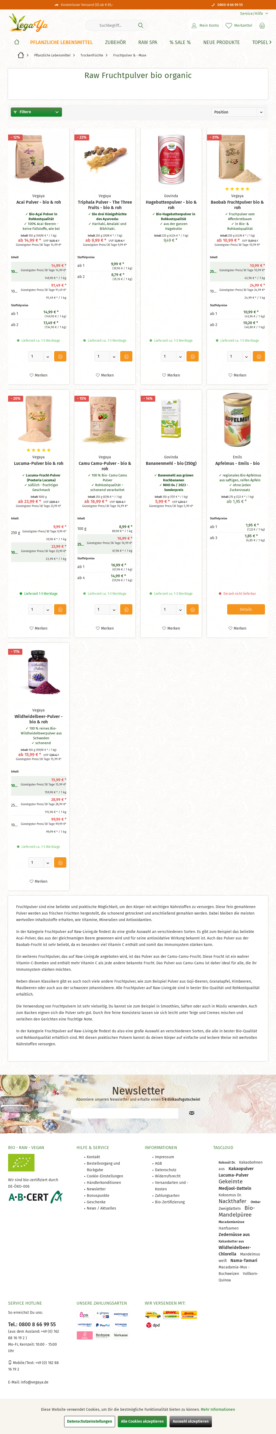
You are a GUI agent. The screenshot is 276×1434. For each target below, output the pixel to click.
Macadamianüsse (231, 1222)
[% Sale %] (180, 42)
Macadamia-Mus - (234, 1267)
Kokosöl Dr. (227, 1162)
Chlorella (228, 1254)
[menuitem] (252, 13)
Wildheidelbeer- (235, 1247)
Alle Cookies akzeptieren (142, 1421)
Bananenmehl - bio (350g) (171, 463)
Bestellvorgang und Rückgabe (103, 1166)
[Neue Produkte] (221, 42)
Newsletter (96, 1189)
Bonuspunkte (98, 1195)
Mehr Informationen (218, 1409)
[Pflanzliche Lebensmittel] (61, 42)
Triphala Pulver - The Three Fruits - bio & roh (105, 205)
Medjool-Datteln (235, 1188)
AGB (158, 1163)
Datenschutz (165, 1170)
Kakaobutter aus (231, 1241)
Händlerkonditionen (104, 1182)
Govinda (171, 196)
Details (246, 609)
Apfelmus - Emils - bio (237, 463)
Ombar (256, 1202)
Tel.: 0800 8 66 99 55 (32, 1324)
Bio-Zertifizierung (170, 1202)
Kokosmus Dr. (230, 1195)
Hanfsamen (229, 1228)
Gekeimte (231, 1181)
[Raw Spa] (147, 42)
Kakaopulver (241, 1168)
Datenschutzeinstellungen (89, 1421)
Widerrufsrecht (168, 1176)
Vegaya (38, 196)
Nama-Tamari (243, 1260)
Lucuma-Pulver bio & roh (38, 463)
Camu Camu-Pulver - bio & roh (105, 466)
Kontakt (93, 1157)
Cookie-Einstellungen (105, 1176)
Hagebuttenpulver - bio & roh (171, 205)
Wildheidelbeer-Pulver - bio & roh (39, 719)
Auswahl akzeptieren (191, 1421)
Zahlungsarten (167, 1195)
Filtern (22, 112)
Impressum (164, 1157)
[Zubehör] (115, 42)
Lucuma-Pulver (234, 1175)
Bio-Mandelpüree (237, 1211)
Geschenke (96, 1202)
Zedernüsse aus (234, 1234)
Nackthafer (233, 1201)
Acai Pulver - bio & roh (38, 202)
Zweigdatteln (230, 1208)
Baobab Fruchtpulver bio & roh (237, 205)
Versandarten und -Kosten (171, 1185)
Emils (237, 457)
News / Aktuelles (101, 1208)
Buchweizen (229, 1273)
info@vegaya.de (35, 1382)
